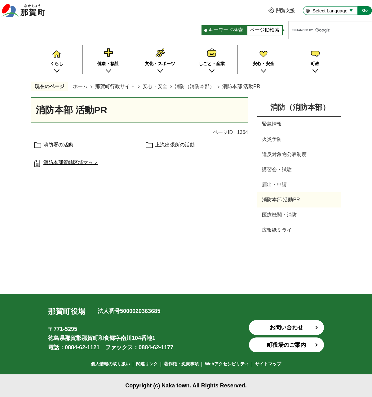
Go (365, 10)
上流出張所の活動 (175, 144)
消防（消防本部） (195, 86)
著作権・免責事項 (181, 363)
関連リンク (147, 363)
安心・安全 (155, 86)
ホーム (80, 86)
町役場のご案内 (286, 345)
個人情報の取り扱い (110, 363)
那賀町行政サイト (115, 86)
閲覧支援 (285, 10)
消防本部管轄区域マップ (70, 162)
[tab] (224, 30)
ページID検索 (265, 30)
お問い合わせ (286, 327)
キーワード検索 (225, 30)
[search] (324, 30)
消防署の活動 (58, 144)
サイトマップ (268, 363)
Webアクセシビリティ (227, 363)
